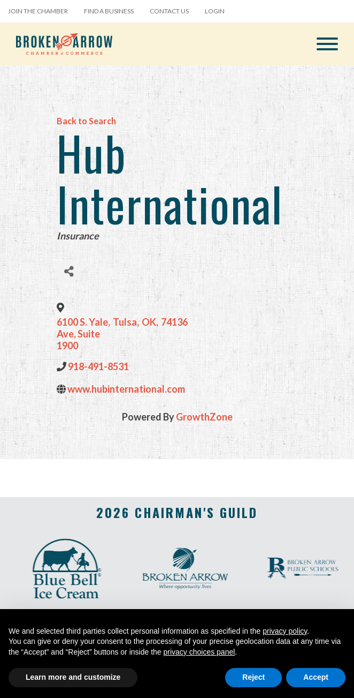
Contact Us (169, 11)
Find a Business (109, 11)
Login (215, 11)
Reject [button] (253, 677)
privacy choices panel (199, 652)
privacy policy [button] (285, 631)
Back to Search (86, 121)
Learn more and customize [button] (73, 677)
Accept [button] (315, 677)
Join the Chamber (38, 11)
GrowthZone (204, 417)
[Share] (69, 271)
